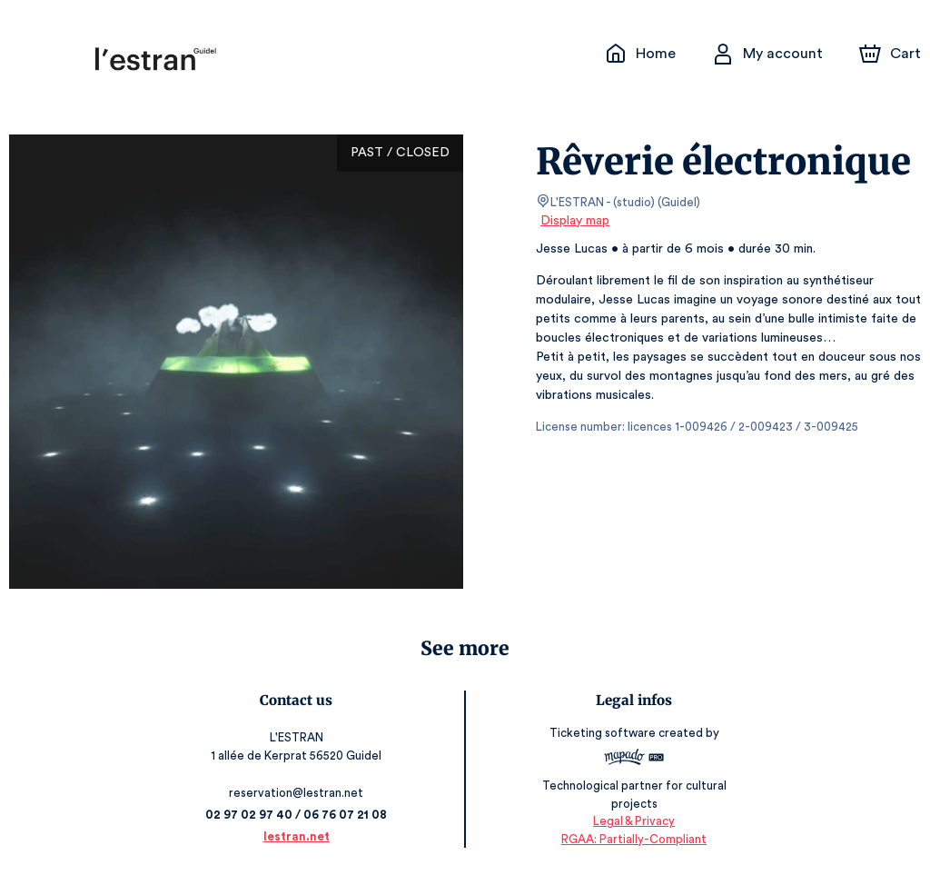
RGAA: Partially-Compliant (630, 838)
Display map (575, 221)
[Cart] (892, 53)
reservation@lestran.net (299, 793)
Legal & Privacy (630, 821)
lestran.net (300, 836)
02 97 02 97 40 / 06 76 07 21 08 (299, 814)
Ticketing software (601, 739)
